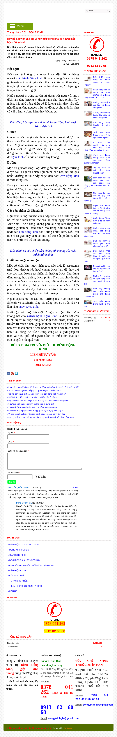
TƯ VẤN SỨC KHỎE (17, 581)
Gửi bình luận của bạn (17, 451)
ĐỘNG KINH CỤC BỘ (18, 550)
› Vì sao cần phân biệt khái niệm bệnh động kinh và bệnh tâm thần (36, 414)
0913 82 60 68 (57, 709)
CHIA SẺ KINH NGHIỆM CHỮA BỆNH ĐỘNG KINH (31, 565)
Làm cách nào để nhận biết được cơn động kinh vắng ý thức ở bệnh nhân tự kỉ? (97, 183)
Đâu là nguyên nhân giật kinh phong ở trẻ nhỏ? (101, 243)
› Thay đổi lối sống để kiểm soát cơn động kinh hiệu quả (32, 407)
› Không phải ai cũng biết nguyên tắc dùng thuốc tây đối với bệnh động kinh (40, 417)
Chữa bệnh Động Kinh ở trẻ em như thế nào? (101, 220)
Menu (20, 26)
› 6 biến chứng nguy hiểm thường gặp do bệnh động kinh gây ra (35, 410)
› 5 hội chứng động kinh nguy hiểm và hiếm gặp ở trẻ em (32, 397)
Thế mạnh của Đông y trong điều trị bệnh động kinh (101, 135)
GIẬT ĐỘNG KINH (16, 555)
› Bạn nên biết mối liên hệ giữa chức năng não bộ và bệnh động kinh (37, 400)
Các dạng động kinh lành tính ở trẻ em (101, 125)
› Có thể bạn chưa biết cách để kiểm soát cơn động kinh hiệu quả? (36, 394)
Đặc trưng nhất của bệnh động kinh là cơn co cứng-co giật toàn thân (97, 256)
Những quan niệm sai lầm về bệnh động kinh (101, 105)
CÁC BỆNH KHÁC (16, 576)
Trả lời (75, 487)
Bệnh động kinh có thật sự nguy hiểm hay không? (101, 268)
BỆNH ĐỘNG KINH (17, 570)
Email (10, 442)
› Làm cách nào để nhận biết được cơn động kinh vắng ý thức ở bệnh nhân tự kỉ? (43, 387)
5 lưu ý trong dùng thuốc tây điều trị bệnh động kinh (101, 115)
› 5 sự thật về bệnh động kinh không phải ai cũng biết (30, 404)
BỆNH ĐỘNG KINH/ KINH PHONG (24, 545)
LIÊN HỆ (12, 591)
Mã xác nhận (13, 472)
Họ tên (11, 432)
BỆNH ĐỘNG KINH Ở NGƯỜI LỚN (24, 560)
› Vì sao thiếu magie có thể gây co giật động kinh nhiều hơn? (33, 390)
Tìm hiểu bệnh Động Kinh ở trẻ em (97, 304)
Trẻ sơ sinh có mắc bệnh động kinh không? (101, 170)
